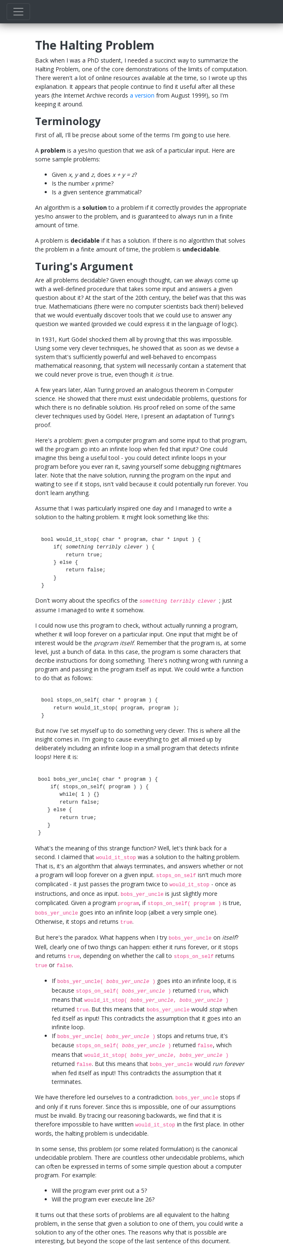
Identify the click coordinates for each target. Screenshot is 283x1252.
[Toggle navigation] (18, 11)
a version (142, 95)
